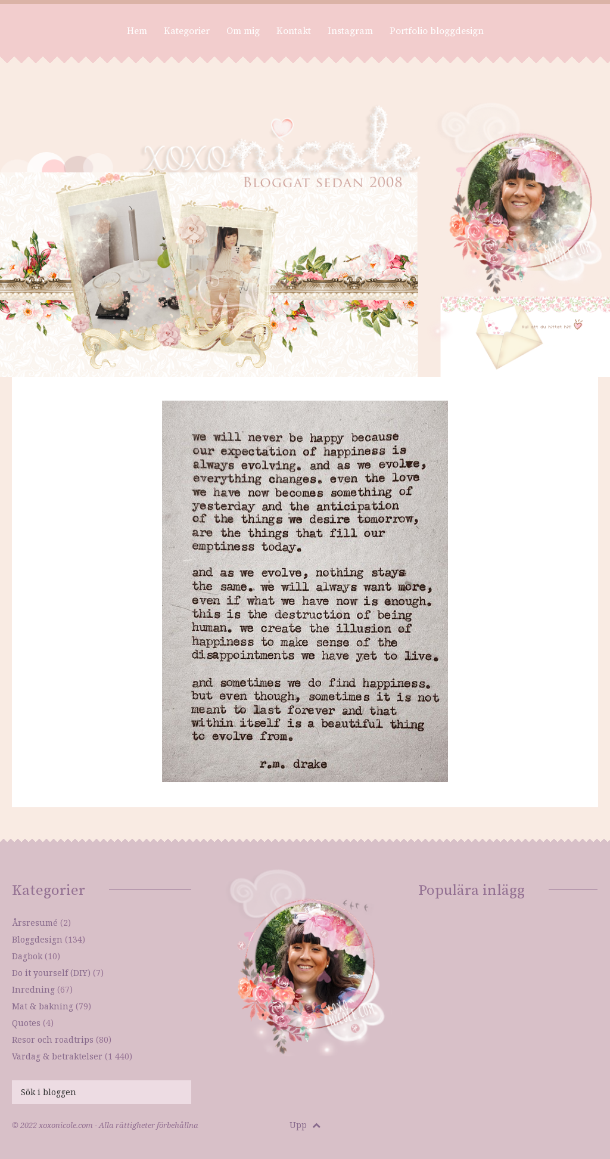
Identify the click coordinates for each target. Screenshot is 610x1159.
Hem (137, 31)
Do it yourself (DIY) (51, 972)
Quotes (26, 1022)
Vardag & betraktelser (57, 1056)
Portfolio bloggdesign (437, 31)
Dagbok (27, 956)
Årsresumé (35, 922)
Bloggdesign (37, 939)
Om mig (243, 31)
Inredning (33, 989)
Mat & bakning (42, 1006)
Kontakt (293, 31)
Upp (305, 1124)
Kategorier (187, 31)
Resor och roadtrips (53, 1039)
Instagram (350, 31)
